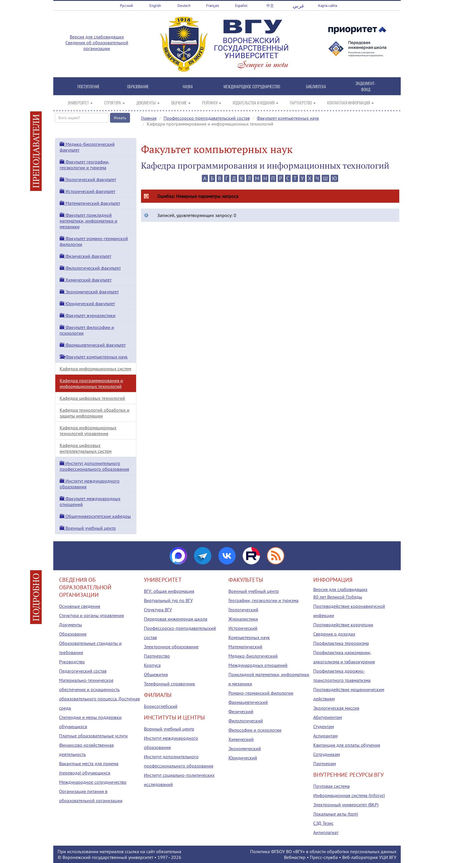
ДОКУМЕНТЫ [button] (148, 103)
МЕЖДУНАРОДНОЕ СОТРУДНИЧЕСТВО (252, 86)
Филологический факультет (90, 268)
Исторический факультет (87, 191)
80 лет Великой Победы (337, 597)
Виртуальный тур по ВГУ (168, 600)
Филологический (245, 721)
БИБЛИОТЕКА (316, 86)
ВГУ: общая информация (169, 591)
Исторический (242, 628)
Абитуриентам (327, 717)
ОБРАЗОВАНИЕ (138, 86)
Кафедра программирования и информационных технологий (91, 383)
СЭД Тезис (323, 823)
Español (241, 5)
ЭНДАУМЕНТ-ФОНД (366, 86)
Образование (73, 634)
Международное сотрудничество (93, 782)
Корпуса (152, 665)
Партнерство (157, 656)
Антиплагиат (325, 832)
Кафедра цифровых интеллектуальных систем (85, 448)
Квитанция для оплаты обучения (346, 745)
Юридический (242, 758)
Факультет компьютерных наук (288, 118)
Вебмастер (294, 857)
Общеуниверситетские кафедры (95, 516)
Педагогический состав (83, 671)
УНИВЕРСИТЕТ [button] (80, 103)
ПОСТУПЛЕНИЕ (88, 86)
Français (212, 5)
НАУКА (188, 86)
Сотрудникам (326, 754)
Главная (149, 118)
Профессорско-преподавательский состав (207, 118)
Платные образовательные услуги (93, 736)
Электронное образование (171, 646)
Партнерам (324, 763)
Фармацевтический (248, 702)
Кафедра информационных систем (95, 368)
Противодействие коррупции (343, 625)
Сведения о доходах (334, 634)
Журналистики (243, 619)
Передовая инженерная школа (175, 619)
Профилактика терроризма (341, 643)
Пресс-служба (324, 857)
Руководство (72, 662)
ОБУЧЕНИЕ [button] (181, 103)
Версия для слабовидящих (97, 37)
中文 (270, 5)
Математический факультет (90, 203)
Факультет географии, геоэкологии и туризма (84, 164)
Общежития (156, 674)
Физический (240, 711)
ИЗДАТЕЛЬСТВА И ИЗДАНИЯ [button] (255, 103)
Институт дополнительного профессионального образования (94, 466)
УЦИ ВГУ (387, 857)
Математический (245, 646)
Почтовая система (331, 786)
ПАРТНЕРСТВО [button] (303, 103)
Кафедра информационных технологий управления (88, 430)
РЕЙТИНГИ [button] (211, 103)
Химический (241, 739)
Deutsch (184, 5)
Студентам (323, 726)
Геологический (243, 609)
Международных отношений (258, 665)
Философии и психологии (254, 730)
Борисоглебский (160, 706)
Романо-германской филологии (260, 693)
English (155, 5)
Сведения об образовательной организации (96, 45)
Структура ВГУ (158, 609)
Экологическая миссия (336, 708)
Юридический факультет (87, 303)
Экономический (244, 748)
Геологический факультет (88, 179)
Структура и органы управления (91, 615)
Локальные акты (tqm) (335, 814)
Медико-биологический (253, 656)
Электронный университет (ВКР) (345, 804)
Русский (126, 5)
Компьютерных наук (249, 637)
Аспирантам (325, 736)
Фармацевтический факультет (93, 345)
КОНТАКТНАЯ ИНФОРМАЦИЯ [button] (350, 103)
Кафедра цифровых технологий (92, 398)
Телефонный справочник (169, 684)
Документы (70, 625)
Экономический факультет (89, 292)
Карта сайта (327, 5)
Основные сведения (79, 606)
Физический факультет (85, 256)
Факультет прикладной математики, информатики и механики (88, 220)
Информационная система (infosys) (349, 795)
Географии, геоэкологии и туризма (263, 600)
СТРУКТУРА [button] (114, 103)
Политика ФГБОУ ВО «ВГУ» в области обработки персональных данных (323, 851)
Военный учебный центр (88, 528)
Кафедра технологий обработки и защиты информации (94, 413)
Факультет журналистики (88, 315)
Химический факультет (85, 280)
